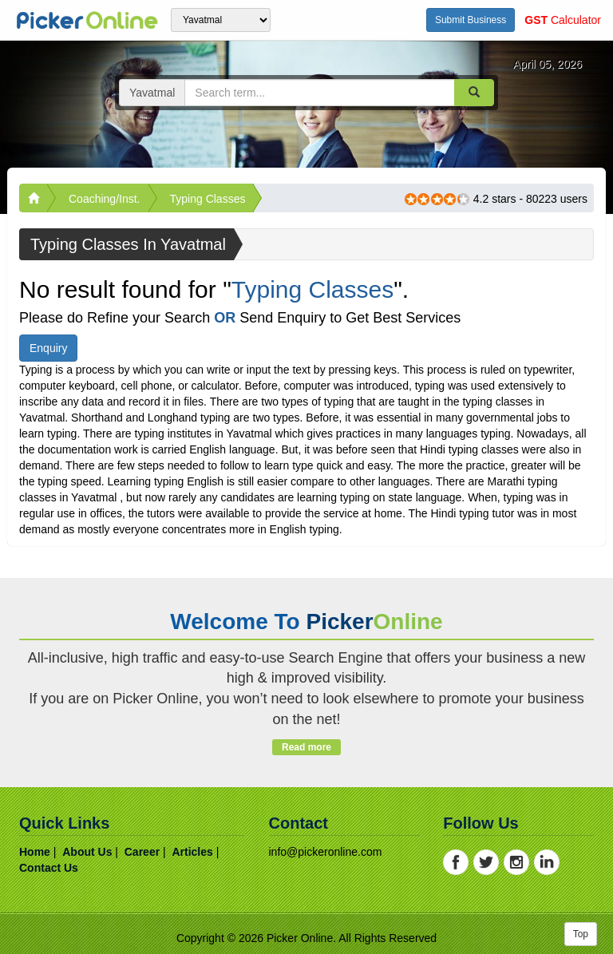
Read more (306, 747)
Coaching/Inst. (104, 198)
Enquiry (48, 348)
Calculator (562, 20)
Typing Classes (208, 198)
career (142, 851)
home (34, 851)
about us (87, 851)
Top (580, 934)
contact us (48, 867)
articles (192, 851)
